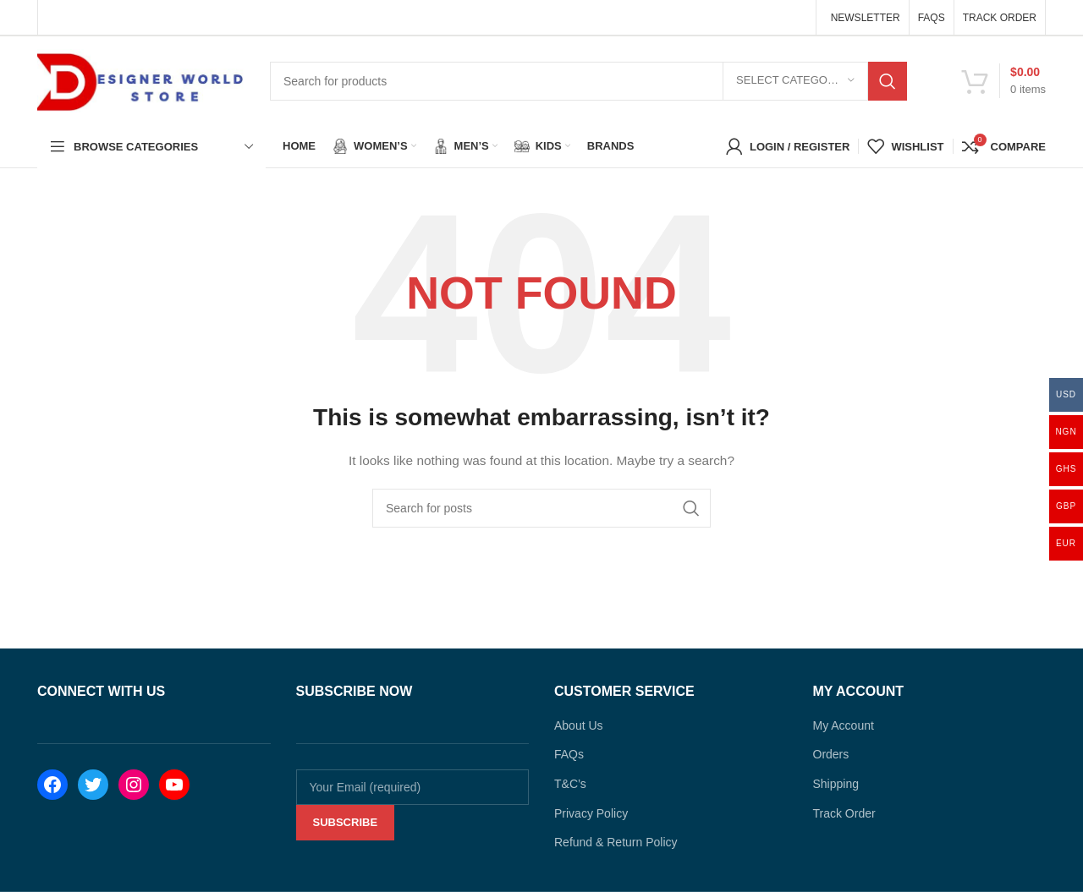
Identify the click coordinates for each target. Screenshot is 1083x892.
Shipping (836, 784)
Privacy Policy (591, 813)
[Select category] (795, 81)
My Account (843, 725)
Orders (831, 754)
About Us (578, 725)
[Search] (588, 81)
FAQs (569, 754)
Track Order (844, 813)
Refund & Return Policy (616, 842)
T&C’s (570, 784)
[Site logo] (141, 79)
